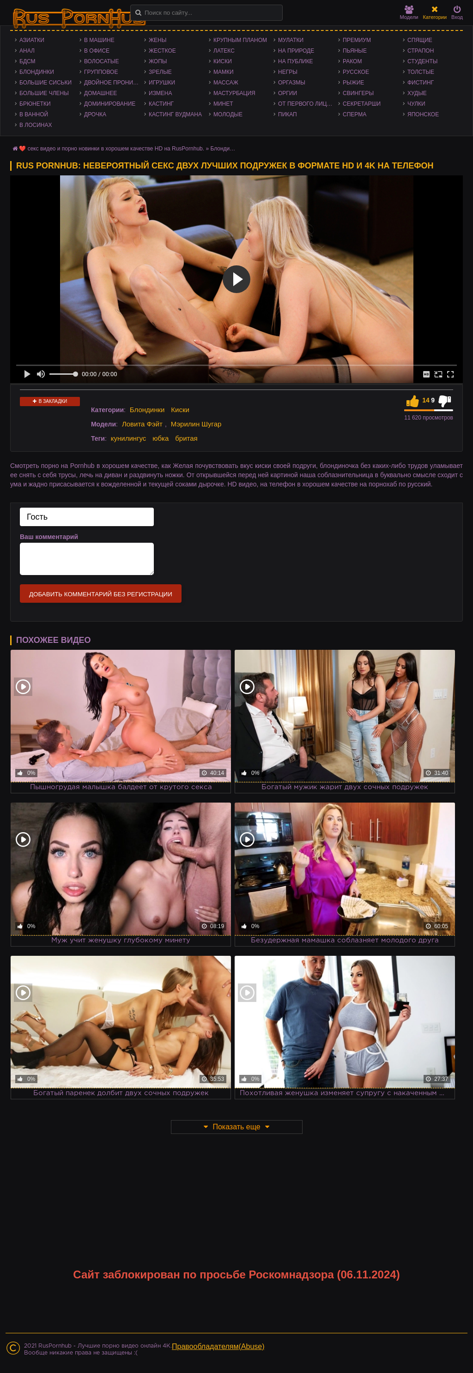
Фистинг (420, 82)
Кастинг (161, 104)
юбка (160, 438)
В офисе (96, 51)
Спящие (419, 40)
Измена (160, 93)
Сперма (354, 114)
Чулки (416, 104)
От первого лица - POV (308, 104)
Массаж (225, 82)
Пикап (287, 114)
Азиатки (31, 40)
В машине (99, 40)
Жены (157, 40)
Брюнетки (35, 104)
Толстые (420, 72)
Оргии (287, 93)
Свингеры (358, 93)
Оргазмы (291, 82)
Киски (222, 61)
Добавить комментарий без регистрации (100, 594)
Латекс (224, 51)
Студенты (422, 61)
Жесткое (162, 51)
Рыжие (353, 82)
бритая (186, 438)
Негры (287, 72)
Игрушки (162, 82)
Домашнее (100, 93)
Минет (223, 104)
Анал (27, 51)
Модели (409, 13)
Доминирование (109, 104)
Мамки (223, 72)
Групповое (101, 72)
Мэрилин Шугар (196, 424)
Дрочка (95, 114)
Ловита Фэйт (142, 424)
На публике (295, 61)
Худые (417, 93)
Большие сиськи (45, 82)
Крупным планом (240, 40)
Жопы (158, 61)
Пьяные (355, 51)
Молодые (228, 114)
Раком (352, 61)
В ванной (33, 114)
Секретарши (362, 104)
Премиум (357, 40)
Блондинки (36, 72)
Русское (356, 72)
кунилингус (128, 438)
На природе (296, 51)
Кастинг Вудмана (175, 114)
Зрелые (160, 72)
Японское (423, 114)
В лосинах (35, 125)
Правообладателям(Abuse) (218, 1346)
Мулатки (290, 40)
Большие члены (44, 93)
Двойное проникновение (114, 82)
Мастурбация (234, 93)
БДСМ (27, 61)
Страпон (420, 51)
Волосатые (101, 61)
